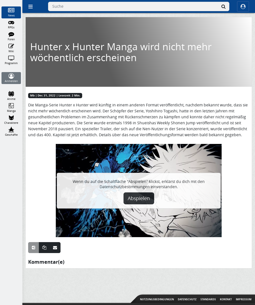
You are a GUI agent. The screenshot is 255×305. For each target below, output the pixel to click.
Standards (208, 299)
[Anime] (11, 96)
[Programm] (11, 60)
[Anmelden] (11, 78)
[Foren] (11, 36)
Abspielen (139, 198)
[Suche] (223, 6)
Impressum (244, 299)
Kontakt (226, 299)
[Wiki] (11, 48)
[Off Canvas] (30, 6)
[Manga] (11, 108)
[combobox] (138, 6)
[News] (11, 12)
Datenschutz (187, 299)
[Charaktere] (11, 120)
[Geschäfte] (11, 132)
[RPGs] (11, 24)
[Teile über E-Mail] (55, 247)
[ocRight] (243, 6)
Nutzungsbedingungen (157, 299)
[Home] (11, 2)
